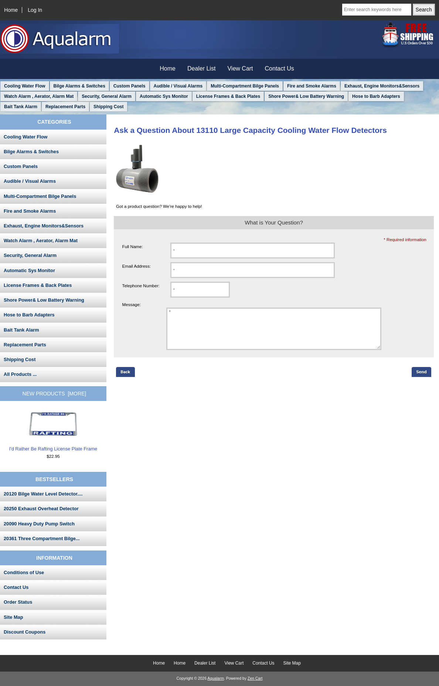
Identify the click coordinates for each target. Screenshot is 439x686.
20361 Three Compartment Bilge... (41, 538)
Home (11, 10)
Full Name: (132, 246)
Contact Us (279, 68)
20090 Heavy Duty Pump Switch (39, 523)
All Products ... (20, 374)
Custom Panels (129, 86)
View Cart (240, 68)
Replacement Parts (65, 106)
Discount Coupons (24, 632)
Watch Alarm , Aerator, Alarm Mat (39, 96)
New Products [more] (54, 394)
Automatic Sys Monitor (164, 96)
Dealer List (201, 68)
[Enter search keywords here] (376, 10)
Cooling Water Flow (24, 86)
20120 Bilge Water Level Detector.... (43, 494)
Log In (35, 10)
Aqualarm (215, 678)
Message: (131, 304)
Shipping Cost (108, 106)
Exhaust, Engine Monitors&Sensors (381, 86)
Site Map (13, 617)
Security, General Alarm (107, 96)
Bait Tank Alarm (20, 106)
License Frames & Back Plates (228, 96)
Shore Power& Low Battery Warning (306, 96)
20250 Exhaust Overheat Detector (41, 508)
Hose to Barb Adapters (376, 96)
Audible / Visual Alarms (178, 86)
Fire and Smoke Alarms (311, 86)
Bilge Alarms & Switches (79, 86)
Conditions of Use (24, 572)
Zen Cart (255, 678)
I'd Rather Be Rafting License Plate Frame (53, 431)
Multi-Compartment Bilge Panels (245, 86)
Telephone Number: (141, 285)
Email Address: (136, 266)
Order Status (18, 602)
